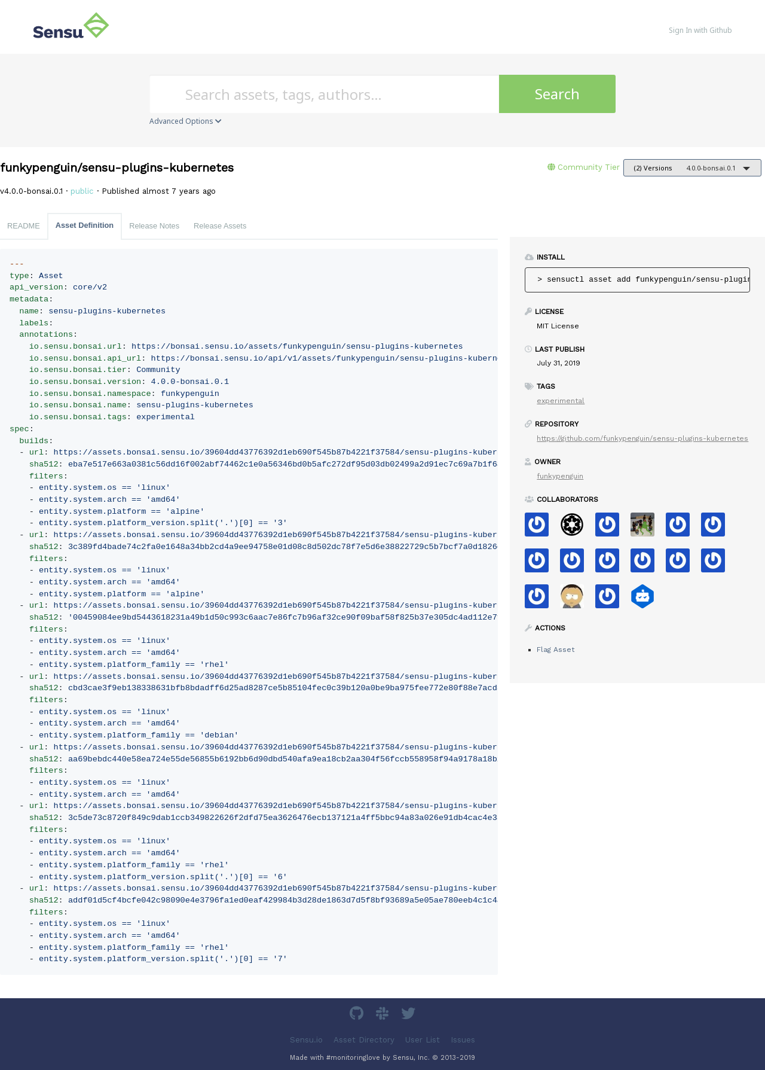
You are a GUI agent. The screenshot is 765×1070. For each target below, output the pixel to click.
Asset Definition (85, 225)
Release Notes (154, 225)
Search (557, 93)
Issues (463, 1039)
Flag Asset (555, 649)
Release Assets (220, 225)
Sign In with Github (700, 30)
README (23, 225)
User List (422, 1039)
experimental (561, 401)
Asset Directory (363, 1039)
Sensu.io (306, 1039)
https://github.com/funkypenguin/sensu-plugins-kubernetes (642, 438)
